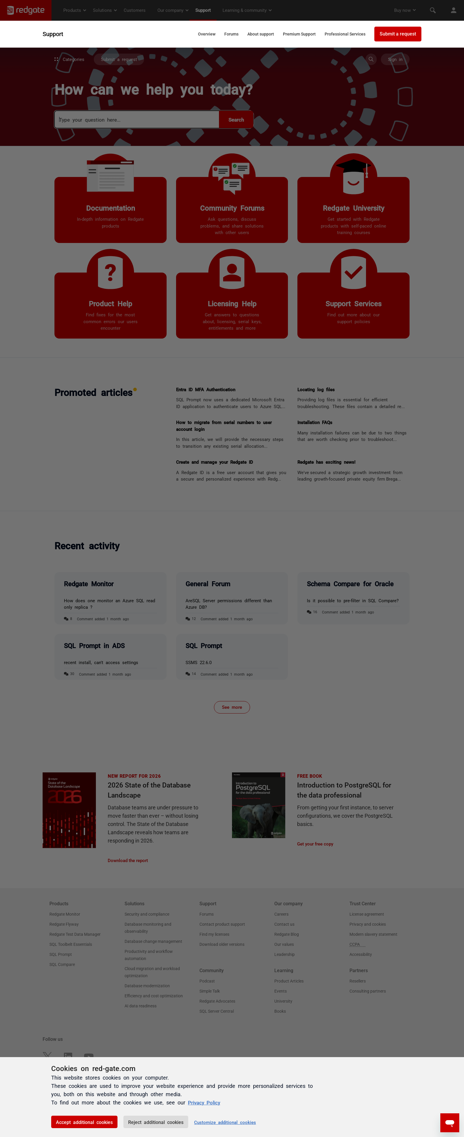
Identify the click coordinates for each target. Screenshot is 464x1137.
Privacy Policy (205, 1102)
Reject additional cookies (155, 1122)
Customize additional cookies (225, 1122)
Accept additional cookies (84, 1122)
